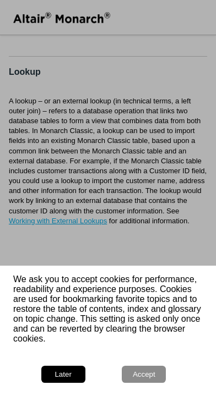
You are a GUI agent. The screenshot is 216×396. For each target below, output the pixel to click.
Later (63, 374)
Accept (144, 374)
